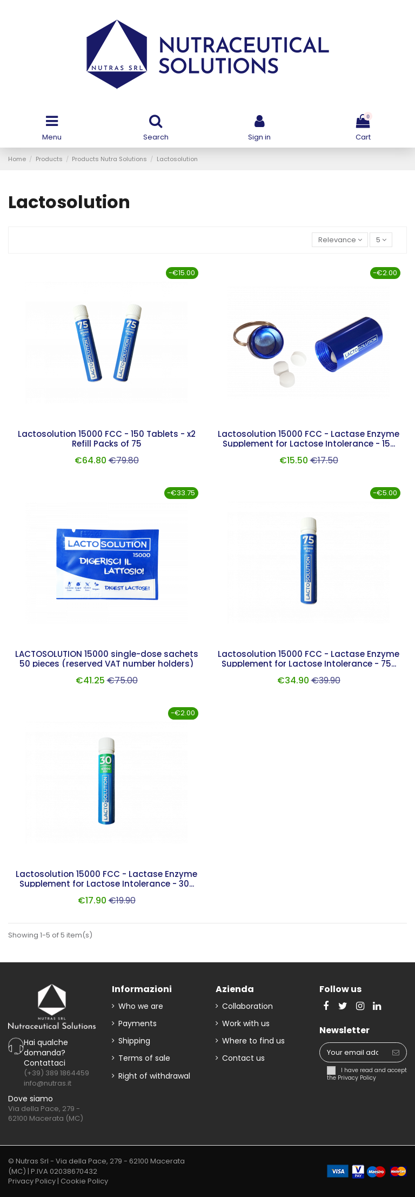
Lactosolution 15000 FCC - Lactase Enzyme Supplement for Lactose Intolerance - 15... (308, 438)
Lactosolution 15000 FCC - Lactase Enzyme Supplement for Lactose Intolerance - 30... (106, 878)
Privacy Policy (357, 1078)
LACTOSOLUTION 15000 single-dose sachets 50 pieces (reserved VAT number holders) (106, 658)
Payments (137, 1023)
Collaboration (247, 1006)
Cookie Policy (84, 1181)
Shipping (134, 1041)
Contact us (243, 1058)
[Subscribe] (395, 1052)
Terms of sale (144, 1058)
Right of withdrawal (154, 1076)
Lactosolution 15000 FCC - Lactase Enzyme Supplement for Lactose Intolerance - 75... (308, 658)
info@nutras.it (47, 1083)
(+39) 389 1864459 (56, 1073)
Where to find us (253, 1041)
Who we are (140, 1006)
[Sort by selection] (340, 239)
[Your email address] (352, 1052)
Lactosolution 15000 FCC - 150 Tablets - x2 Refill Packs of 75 (107, 438)
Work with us (246, 1023)
